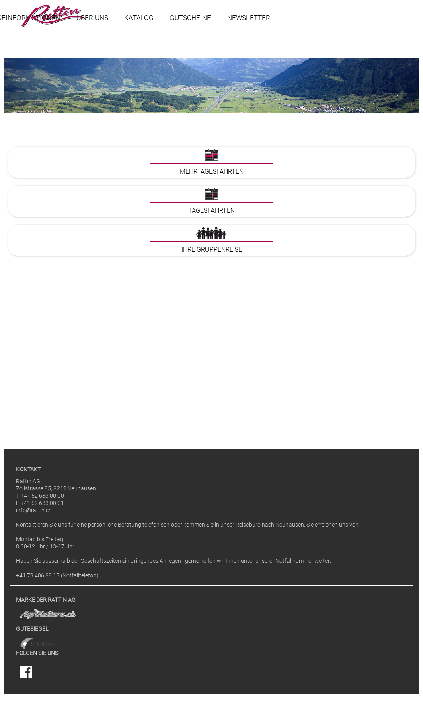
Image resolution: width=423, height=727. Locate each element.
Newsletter (248, 18)
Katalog (139, 18)
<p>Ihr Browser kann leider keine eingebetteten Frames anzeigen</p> (211, 286)
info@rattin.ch (34, 510)
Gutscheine (190, 18)
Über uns (92, 18)
